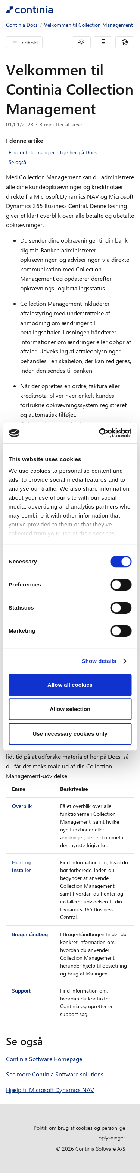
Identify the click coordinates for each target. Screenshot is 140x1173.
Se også (17, 162)
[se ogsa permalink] (47, 1041)
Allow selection (70, 709)
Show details (99, 661)
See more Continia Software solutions (54, 1074)
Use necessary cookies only (69, 733)
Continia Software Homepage (44, 1059)
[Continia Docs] (29, 10)
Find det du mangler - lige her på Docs (53, 152)
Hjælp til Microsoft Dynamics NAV (50, 1090)
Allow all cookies (70, 685)
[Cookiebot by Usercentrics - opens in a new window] (99, 433)
